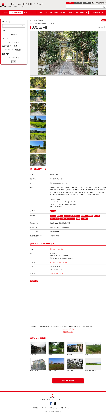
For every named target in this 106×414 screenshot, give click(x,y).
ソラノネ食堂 (57, 365)
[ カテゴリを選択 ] (13, 42)
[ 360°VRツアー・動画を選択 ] (13, 50)
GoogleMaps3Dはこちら (68, 329)
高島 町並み (38, 349)
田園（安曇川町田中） (93, 365)
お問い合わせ (53, 408)
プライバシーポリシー (67, 408)
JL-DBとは (36, 408)
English (78, 3)
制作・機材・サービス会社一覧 (55, 13)
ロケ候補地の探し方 (97, 12)
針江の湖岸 (75, 365)
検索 (14, 61)
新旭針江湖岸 (93, 349)
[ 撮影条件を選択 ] (13, 58)
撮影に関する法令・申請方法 (77, 13)
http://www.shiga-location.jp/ (59, 262)
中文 (87, 3)
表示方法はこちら (68, 332)
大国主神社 (75, 349)
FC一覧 (40, 13)
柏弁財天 (57, 349)
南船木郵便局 (38, 365)
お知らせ (5, 13)
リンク (44, 408)
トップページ (33, 23)
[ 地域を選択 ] (14, 34)
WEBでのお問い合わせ (57, 273)
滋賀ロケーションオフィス (58, 249)
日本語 (69, 3)
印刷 (103, 20)
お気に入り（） (29, 13)
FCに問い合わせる (68, 380)
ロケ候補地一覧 (16, 13)
